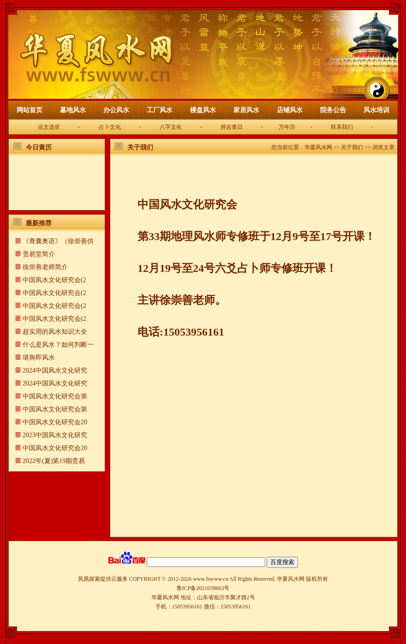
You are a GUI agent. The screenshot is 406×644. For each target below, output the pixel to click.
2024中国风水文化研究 (55, 370)
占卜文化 (110, 127)
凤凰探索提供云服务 (103, 579)
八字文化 (171, 127)
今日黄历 (39, 147)
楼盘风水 (203, 110)
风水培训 (376, 110)
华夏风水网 (318, 147)
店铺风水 (290, 110)
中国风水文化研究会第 (55, 396)
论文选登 (49, 127)
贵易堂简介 (39, 254)
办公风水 (116, 110)
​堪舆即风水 (39, 357)
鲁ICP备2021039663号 (203, 588)
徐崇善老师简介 (45, 267)
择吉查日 (232, 127)
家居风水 (246, 110)
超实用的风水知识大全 (55, 331)
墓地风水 (73, 110)
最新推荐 (39, 223)
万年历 (287, 127)
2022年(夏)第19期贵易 (54, 460)
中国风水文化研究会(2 (54, 280)
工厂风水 (160, 110)
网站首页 (29, 110)
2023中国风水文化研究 (55, 435)
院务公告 (333, 110)
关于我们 (140, 147)
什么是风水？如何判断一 (58, 344)
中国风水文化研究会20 (55, 422)
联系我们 (342, 127)
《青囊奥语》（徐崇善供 (58, 241)
